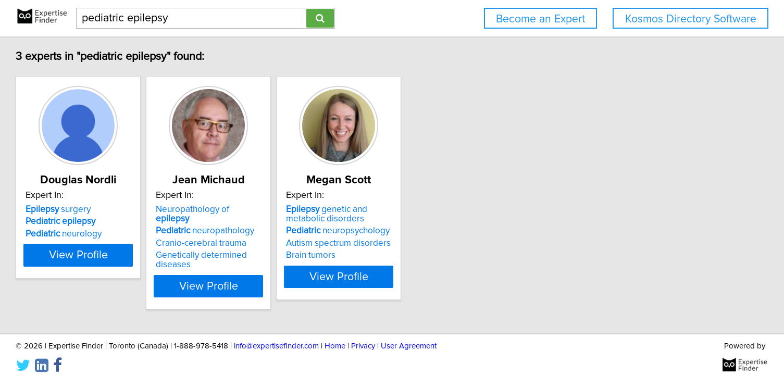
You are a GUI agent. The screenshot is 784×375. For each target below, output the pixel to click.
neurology (128, 234)
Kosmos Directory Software (690, 19)
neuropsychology (454, 230)
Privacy (363, 337)
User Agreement (409, 337)
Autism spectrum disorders (454, 243)
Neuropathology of (300, 209)
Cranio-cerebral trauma (291, 234)
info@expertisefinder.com (276, 337)
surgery (122, 209)
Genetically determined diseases (310, 246)
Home (335, 337)
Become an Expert (540, 19)
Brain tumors (427, 255)
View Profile (155, 276)
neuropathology (295, 221)
